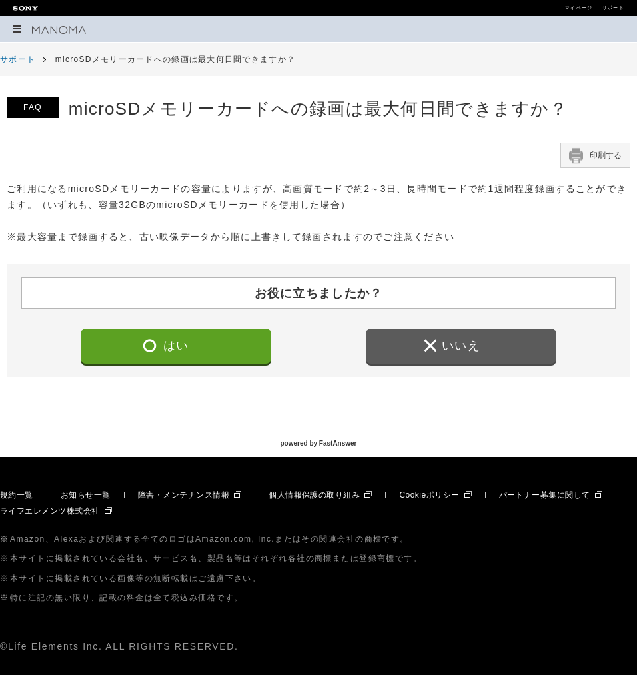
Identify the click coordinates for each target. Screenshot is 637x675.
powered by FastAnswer (318, 443)
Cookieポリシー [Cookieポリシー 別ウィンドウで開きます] (429, 495)
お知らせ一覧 (86, 495)
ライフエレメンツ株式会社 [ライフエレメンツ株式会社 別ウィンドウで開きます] (50, 511)
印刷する (595, 155)
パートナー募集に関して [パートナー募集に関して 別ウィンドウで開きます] (544, 495)
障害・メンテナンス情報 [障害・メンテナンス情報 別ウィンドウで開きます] (183, 495)
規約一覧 (16, 495)
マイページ (578, 8)
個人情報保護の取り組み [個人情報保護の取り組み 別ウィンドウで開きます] (314, 495)
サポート (613, 8)
